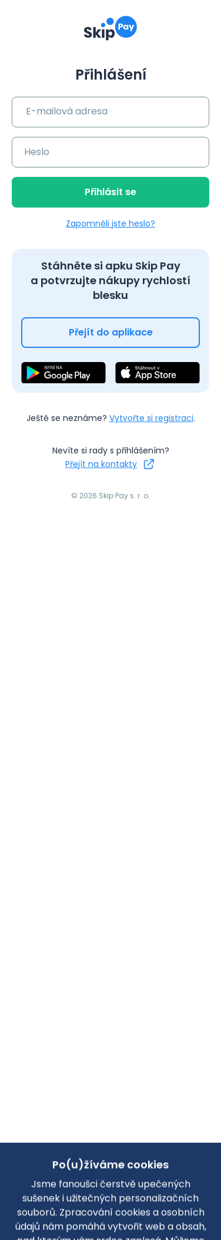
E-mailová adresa (67, 111)
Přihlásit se (110, 192)
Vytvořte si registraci (151, 418)
